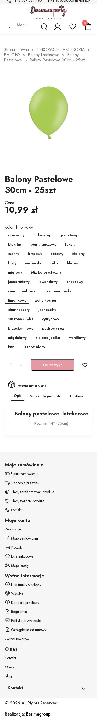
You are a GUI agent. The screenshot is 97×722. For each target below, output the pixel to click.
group (38, 714)
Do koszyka (52, 365)
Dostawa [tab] (76, 396)
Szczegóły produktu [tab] (45, 396)
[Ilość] (11, 365)
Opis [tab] (17, 395)
